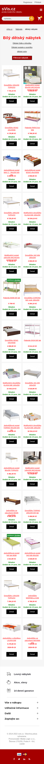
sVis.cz (12, 10)
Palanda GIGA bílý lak (32, 340)
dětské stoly (22, 52)
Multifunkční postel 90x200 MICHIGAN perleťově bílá (32, 87)
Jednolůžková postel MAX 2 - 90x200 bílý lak (11, 172)
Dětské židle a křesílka (22, 43)
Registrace (27, 2)
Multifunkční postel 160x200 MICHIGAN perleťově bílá (12, 257)
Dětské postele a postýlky (21, 47)
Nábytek (19, 29)
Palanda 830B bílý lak (11, 298)
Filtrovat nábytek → (22, 58)
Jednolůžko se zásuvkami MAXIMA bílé (32, 640)
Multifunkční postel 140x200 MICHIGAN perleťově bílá (32, 470)
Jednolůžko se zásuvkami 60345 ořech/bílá (11, 513)
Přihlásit (38, 2)
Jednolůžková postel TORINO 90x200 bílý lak (12, 427)
